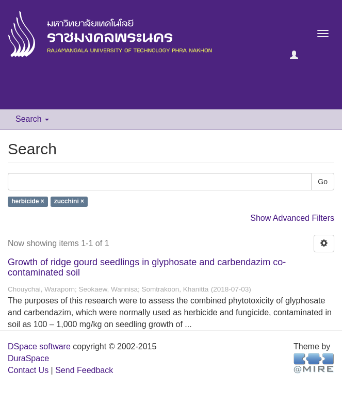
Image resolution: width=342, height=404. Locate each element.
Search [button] (32, 119)
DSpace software (39, 346)
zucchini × (69, 201)
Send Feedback (84, 370)
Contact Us (28, 370)
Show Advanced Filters (292, 218)
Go (323, 181)
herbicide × (27, 201)
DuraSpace (28, 358)
